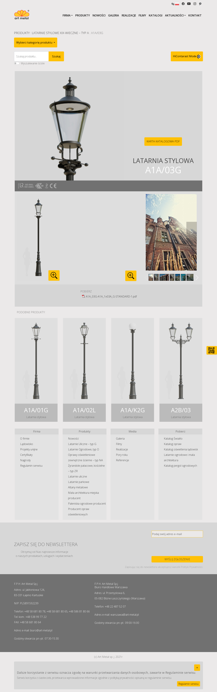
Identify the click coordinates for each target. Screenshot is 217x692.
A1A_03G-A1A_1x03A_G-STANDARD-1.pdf (111, 296)
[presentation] (177, 546)
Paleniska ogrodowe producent (87, 503)
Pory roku (122, 455)
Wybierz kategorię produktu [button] (34, 42)
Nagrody (25, 460)
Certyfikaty (26, 455)
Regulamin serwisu (31, 465)
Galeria (113, 15)
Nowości (99, 15)
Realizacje (129, 15)
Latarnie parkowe (78, 482)
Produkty (82, 15)
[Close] (197, 667)
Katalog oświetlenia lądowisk (181, 449)
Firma (67, 15)
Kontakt (195, 15)
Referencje (122, 460)
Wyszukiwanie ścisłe (33, 63)
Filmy (142, 15)
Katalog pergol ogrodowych (180, 465)
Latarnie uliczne (77, 476)
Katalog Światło (173, 438)
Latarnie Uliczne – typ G (82, 444)
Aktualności (174, 15)
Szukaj (56, 56)
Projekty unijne (29, 449)
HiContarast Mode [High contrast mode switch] (187, 56)
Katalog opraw (172, 444)
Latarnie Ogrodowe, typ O (83, 449)
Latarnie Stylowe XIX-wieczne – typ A (60, 33)
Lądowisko (26, 444)
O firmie (24, 438)
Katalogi (155, 15)
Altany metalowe (78, 487)
